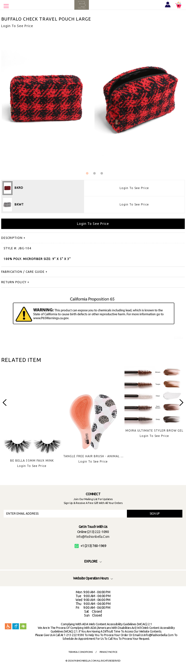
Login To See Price (134, 188)
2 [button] (94, 173)
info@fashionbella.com (93, 537)
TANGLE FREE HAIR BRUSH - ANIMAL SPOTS (97, 456)
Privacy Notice (108, 652)
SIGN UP (155, 513)
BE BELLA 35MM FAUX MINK (32, 460)
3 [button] (101, 173)
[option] (31, 420)
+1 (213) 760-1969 (90, 546)
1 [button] (87, 173)
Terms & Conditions (81, 652)
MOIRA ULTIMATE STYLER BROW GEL (154, 430)
